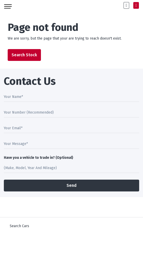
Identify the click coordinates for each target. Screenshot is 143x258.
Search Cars (19, 226)
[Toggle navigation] (8, 5)
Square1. (79, 245)
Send (71, 185)
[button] (126, 5)
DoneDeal (38, 245)
